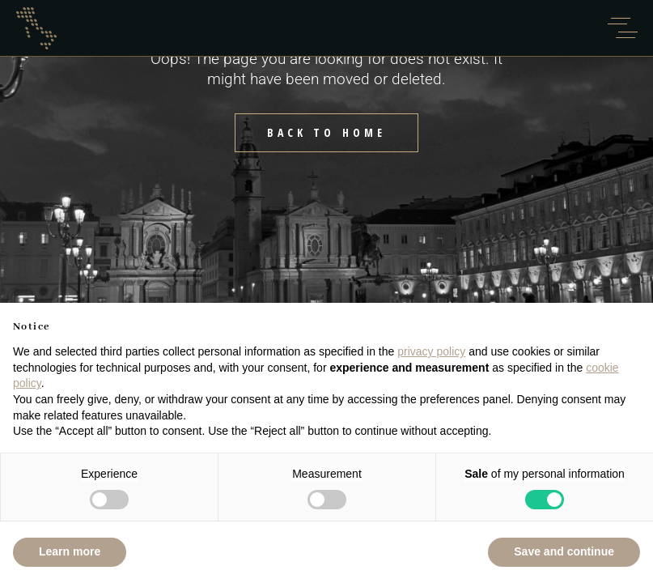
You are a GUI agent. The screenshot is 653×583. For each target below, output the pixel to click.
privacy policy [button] (431, 351)
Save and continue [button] (564, 551)
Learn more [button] (69, 551)
